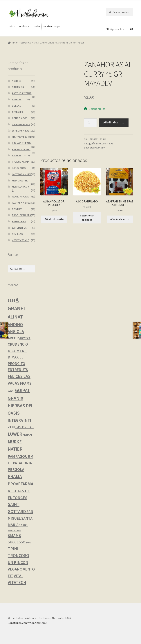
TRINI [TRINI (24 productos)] (13, 548)
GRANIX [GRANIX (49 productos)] (15, 398)
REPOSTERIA (19, 221)
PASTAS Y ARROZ (21, 202)
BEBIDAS (16, 99)
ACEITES (16, 81)
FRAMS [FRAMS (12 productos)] (25, 383)
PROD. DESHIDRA (21, 215)
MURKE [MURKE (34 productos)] (15, 441)
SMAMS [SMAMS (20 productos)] (14, 535)
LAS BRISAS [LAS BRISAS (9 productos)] (24, 427)
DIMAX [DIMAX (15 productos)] (13, 357)
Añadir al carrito (113, 122)
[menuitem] (12, 26)
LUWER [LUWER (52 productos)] (15, 434)
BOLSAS (16, 105)
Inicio (15, 42)
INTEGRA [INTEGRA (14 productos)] (15, 420)
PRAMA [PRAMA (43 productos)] (15, 476)
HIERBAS (16, 155)
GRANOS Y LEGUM (22, 143)
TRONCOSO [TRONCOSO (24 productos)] (18, 555)
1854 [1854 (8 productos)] (11, 300)
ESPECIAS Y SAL (29, 42)
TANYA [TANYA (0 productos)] (28, 543)
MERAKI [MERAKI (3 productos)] (27, 434)
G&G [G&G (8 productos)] (11, 390)
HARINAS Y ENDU (21, 149)
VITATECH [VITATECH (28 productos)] (17, 582)
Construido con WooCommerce (27, 623)
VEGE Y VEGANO (20, 240)
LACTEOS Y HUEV (21, 174)
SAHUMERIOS (19, 227)
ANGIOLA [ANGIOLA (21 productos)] (16, 331)
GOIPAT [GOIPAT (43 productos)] (22, 390)
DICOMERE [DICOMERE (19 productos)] (17, 350)
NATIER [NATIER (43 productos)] (15, 449)
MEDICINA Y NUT (21, 180)
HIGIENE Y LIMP (20, 161)
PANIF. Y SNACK (20, 196)
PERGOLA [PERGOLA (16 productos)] (16, 469)
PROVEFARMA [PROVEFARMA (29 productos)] (20, 484)
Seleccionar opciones (87, 217)
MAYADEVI (100, 147)
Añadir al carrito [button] (54, 219)
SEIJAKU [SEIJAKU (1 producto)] (23, 525)
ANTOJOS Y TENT (22, 93)
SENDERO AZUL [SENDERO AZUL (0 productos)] (14, 530)
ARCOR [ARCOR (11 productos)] (13, 338)
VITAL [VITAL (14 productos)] (18, 575)
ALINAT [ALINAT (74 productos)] (15, 317)
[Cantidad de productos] (90, 122)
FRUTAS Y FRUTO (21, 137)
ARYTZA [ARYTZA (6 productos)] (24, 338)
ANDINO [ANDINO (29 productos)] (15, 324)
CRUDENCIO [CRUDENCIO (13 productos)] (18, 344)
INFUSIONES (19, 168)
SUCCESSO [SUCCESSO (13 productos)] (16, 542)
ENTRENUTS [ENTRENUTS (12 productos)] (18, 369)
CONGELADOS (20, 118)
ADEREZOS (18, 87)
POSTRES (17, 209)
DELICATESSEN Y (21, 124)
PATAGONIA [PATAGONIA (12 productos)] (22, 463)
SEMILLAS (17, 234)
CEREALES (17, 112)
